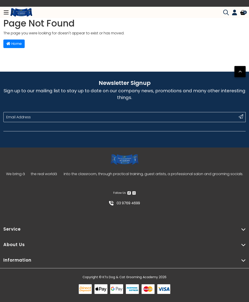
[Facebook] (129, 193)
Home (14, 43)
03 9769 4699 (124, 203)
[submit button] (241, 116)
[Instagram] (134, 193)
